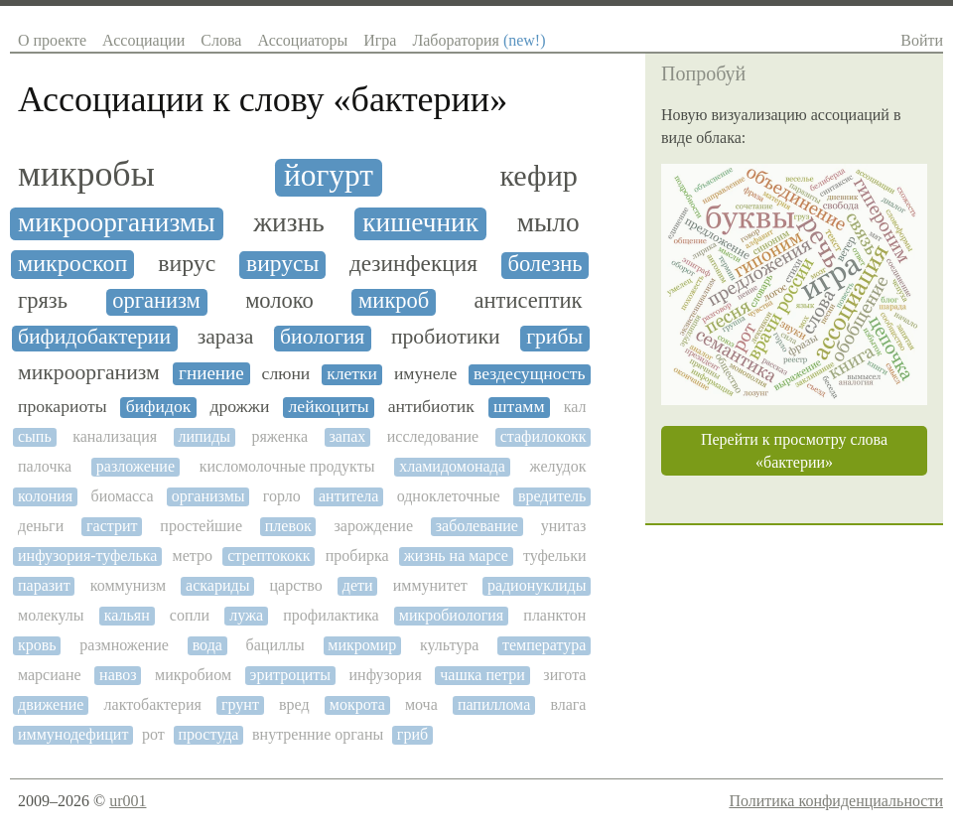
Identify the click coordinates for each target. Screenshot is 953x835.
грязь (43, 301)
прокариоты (62, 406)
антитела (348, 495)
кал (575, 406)
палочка (44, 466)
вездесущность (529, 373)
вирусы (282, 263)
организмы (208, 495)
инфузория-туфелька (87, 555)
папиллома (494, 704)
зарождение (373, 525)
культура (449, 644)
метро (192, 555)
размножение (124, 644)
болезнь (544, 264)
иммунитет (430, 585)
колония (45, 495)
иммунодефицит (73, 734)
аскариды (217, 585)
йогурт (328, 176)
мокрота (357, 704)
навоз (117, 674)
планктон (554, 615)
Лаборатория (478, 40)
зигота (564, 674)
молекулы (51, 615)
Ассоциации (143, 40)
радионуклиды (537, 585)
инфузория (385, 674)
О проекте (52, 40)
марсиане (49, 674)
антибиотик (431, 406)
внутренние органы (317, 734)
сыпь (35, 436)
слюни (286, 373)
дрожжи (239, 406)
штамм (519, 406)
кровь (37, 644)
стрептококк (268, 555)
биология (322, 337)
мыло (548, 222)
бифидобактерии (94, 337)
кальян (127, 615)
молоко (279, 301)
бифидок (159, 406)
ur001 (127, 800)
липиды (204, 436)
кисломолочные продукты (287, 466)
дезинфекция (413, 263)
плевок (288, 525)
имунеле (425, 373)
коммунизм (128, 585)
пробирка (357, 555)
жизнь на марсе (456, 555)
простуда (208, 734)
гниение (211, 372)
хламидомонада (452, 466)
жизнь (288, 222)
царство (296, 585)
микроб (393, 301)
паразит (44, 585)
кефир (538, 176)
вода (207, 644)
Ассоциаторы (302, 40)
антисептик (529, 301)
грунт (240, 704)
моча (421, 704)
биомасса (121, 495)
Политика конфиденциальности (836, 800)
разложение (135, 466)
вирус (186, 263)
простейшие (201, 525)
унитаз (564, 525)
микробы (86, 174)
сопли (189, 615)
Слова (221, 40)
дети (357, 585)
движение (50, 704)
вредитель (552, 495)
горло (282, 495)
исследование (432, 436)
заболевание (477, 525)
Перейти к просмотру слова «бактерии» (794, 451)
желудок (558, 466)
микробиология (451, 615)
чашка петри (482, 674)
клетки (352, 373)
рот (153, 734)
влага (568, 704)
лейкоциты (329, 406)
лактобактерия (153, 704)
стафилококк (543, 436)
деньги (41, 525)
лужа (246, 615)
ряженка (279, 436)
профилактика (330, 615)
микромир (362, 644)
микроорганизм (89, 372)
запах (347, 436)
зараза (226, 337)
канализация (114, 436)
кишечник (420, 222)
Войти (921, 40)
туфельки (554, 555)
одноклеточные (448, 495)
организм (156, 301)
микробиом (193, 674)
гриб (412, 734)
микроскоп (72, 263)
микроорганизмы (116, 222)
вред (294, 704)
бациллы (275, 644)
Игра (379, 40)
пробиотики (445, 337)
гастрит (112, 525)
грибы (554, 337)
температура (544, 644)
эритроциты (290, 674)
